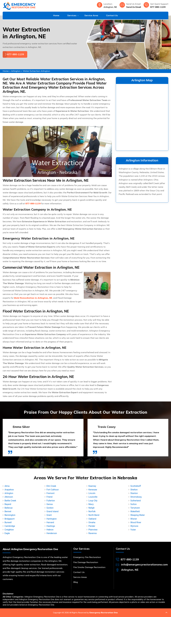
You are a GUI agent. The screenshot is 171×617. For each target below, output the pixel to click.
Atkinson (9, 497)
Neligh (91, 508)
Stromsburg (135, 497)
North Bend (93, 515)
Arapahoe (9, 489)
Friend (49, 497)
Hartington (51, 519)
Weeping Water (137, 515)
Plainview (93, 529)
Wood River (135, 522)
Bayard (8, 504)
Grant (49, 515)
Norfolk (92, 511)
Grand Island (52, 511)
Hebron (49, 529)
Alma (7, 486)
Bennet (8, 511)
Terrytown (135, 508)
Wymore (134, 526)
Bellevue (9, 508)
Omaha (91, 522)
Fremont (50, 493)
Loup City (92, 500)
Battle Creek (10, 500)
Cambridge (10, 526)
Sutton (133, 504)
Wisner (133, 519)
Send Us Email (133, 7)
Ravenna (92, 533)
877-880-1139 (158, 7)
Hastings (50, 526)
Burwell (8, 522)
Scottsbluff (135, 486)
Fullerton (50, 500)
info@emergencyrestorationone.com (144, 564)
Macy (91, 504)
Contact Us (112, 15)
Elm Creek (51, 486)
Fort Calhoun (52, 489)
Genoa (49, 504)
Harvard (50, 522)
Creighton (9, 529)
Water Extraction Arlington (36, 71)
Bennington (10, 515)
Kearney (92, 486)
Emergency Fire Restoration (87, 557)
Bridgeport (10, 519)
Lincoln (91, 493)
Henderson (51, 533)
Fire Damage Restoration (85, 562)
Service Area (91, 15)
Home (56, 15)
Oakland (92, 519)
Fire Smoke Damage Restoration (89, 567)
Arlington (15, 71)
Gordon (49, 508)
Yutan (133, 529)
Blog (75, 582)
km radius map (142, 117)
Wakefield (135, 511)
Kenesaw (92, 489)
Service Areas (80, 577)
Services (71, 15)
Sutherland (135, 500)
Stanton (134, 493)
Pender (91, 526)
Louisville (92, 497)
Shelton (134, 489)
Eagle (7, 533)
